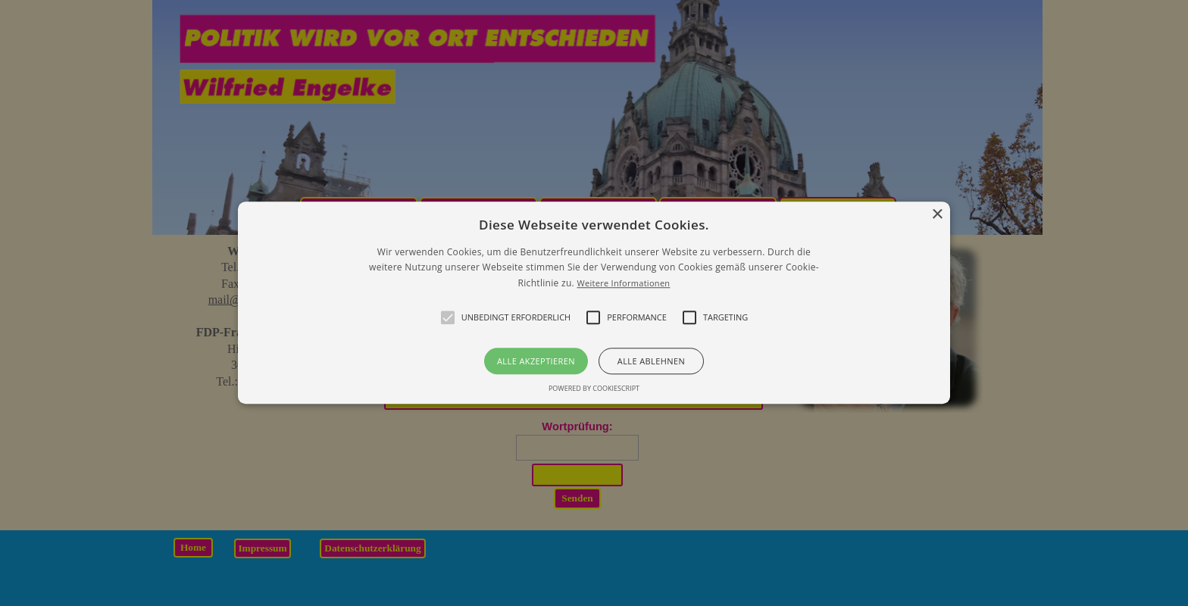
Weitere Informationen (623, 283)
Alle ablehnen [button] (651, 361)
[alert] (594, 303)
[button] (594, 302)
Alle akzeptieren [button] (536, 361)
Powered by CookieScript (594, 389)
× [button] (937, 214)
